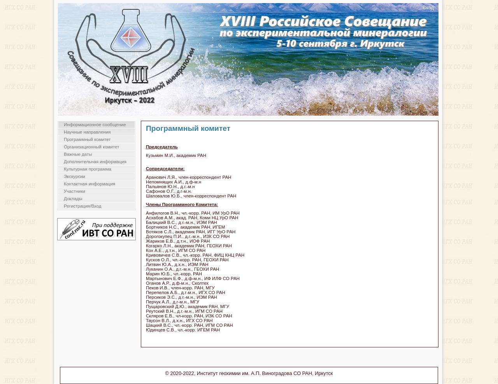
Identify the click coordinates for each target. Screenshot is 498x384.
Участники (74, 191)
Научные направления (87, 132)
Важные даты (78, 154)
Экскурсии (74, 176)
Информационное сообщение (95, 124)
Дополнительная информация (95, 161)
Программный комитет (87, 139)
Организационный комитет (91, 146)
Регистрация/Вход (83, 206)
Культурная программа (87, 169)
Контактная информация (89, 183)
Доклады (73, 198)
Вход (428, 8)
